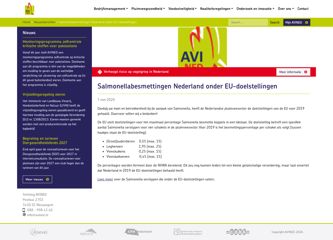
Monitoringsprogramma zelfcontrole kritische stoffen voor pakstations (52, 44)
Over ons (284, 8)
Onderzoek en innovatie (254, 8)
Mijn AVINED (293, 22)
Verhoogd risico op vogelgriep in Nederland (133, 71)
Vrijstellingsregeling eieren (44, 94)
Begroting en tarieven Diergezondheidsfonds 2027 (45, 140)
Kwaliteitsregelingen (215, 8)
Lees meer (105, 179)
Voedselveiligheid (181, 8)
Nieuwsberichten (44, 22)
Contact (303, 8)
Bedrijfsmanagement (109, 8)
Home (26, 22)
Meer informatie (290, 72)
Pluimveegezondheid (146, 8)
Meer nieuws (34, 179)
